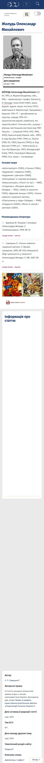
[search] (37, 2)
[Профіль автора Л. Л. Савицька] (12, 680)
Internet (17, 236)
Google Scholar (7, 236)
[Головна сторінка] (13, 4)
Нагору (36, 760)
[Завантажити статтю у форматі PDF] (15, 302)
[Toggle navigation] (26, 4)
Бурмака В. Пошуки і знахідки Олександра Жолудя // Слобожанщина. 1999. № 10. (19, 226)
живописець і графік (14, 760)
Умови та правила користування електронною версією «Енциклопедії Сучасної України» (21, 703)
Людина (8, 749)
